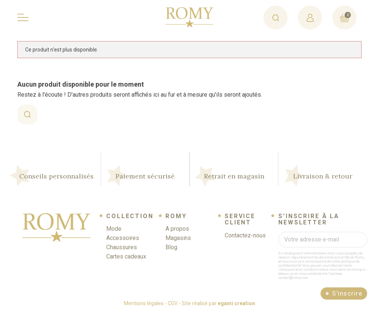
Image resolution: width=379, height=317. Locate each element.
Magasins (178, 242)
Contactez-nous (245, 239)
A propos (177, 232)
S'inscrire (347, 297)
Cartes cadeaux (126, 260)
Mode (113, 232)
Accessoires (122, 242)
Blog (171, 251)
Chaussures (121, 251)
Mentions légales (144, 307)
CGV (173, 307)
